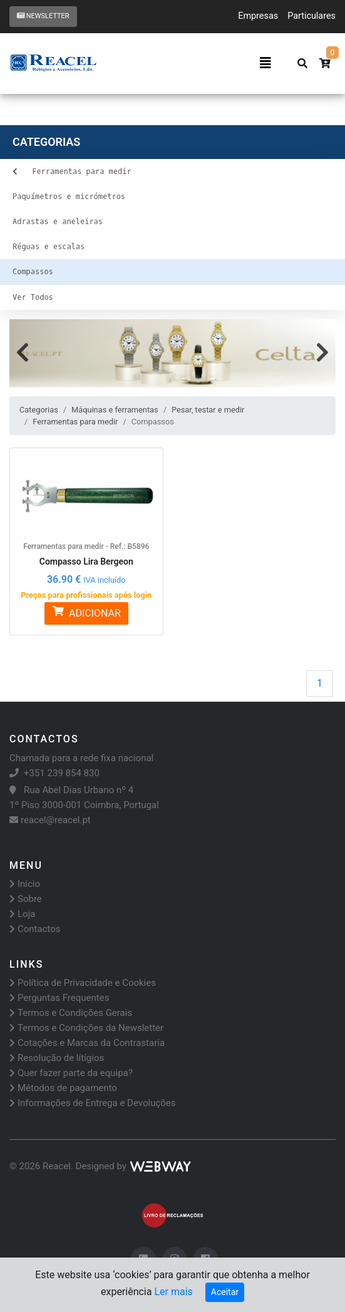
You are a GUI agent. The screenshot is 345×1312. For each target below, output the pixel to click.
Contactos (35, 929)
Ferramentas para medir (75, 421)
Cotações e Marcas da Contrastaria (87, 1042)
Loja (22, 914)
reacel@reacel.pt (50, 820)
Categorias (38, 409)
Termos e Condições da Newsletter (86, 1027)
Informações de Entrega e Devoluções (92, 1103)
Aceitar (225, 1292)
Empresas (258, 16)
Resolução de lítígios (56, 1057)
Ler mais (173, 1292)
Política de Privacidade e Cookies (82, 982)
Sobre (25, 899)
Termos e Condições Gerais (70, 1012)
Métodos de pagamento (63, 1088)
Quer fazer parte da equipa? (71, 1073)
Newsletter (43, 16)
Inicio (24, 883)
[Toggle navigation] (265, 63)
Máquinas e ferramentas (114, 409)
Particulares (311, 16)
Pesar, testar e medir (208, 409)
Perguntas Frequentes (59, 997)
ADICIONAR (86, 612)
